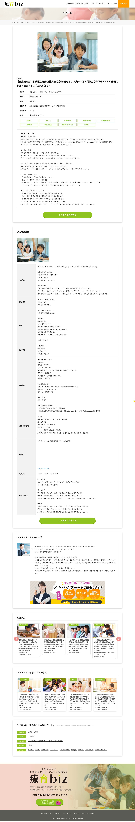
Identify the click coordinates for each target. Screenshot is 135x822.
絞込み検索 (20, 22)
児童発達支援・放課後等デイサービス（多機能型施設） (47, 742)
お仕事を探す (70, 3)
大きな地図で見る (44, 469)
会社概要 (114, 3)
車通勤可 (84, 750)
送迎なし (76, 750)
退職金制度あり (67, 750)
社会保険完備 (55, 750)
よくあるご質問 (100, 3)
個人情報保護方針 (46, 814)
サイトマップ (67, 814)
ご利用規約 (57, 814)
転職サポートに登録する (47, 803)
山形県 (27, 22)
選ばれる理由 (79, 3)
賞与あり (31, 750)
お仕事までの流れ (89, 3)
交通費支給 (46, 750)
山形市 (33, 22)
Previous (16, 640)
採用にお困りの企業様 (88, 814)
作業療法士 (32, 737)
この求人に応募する (67, 215)
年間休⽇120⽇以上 (105, 750)
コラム (108, 3)
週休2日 (38, 750)
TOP (13, 22)
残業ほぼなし (92, 750)
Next (118, 640)
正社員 (30, 746)
